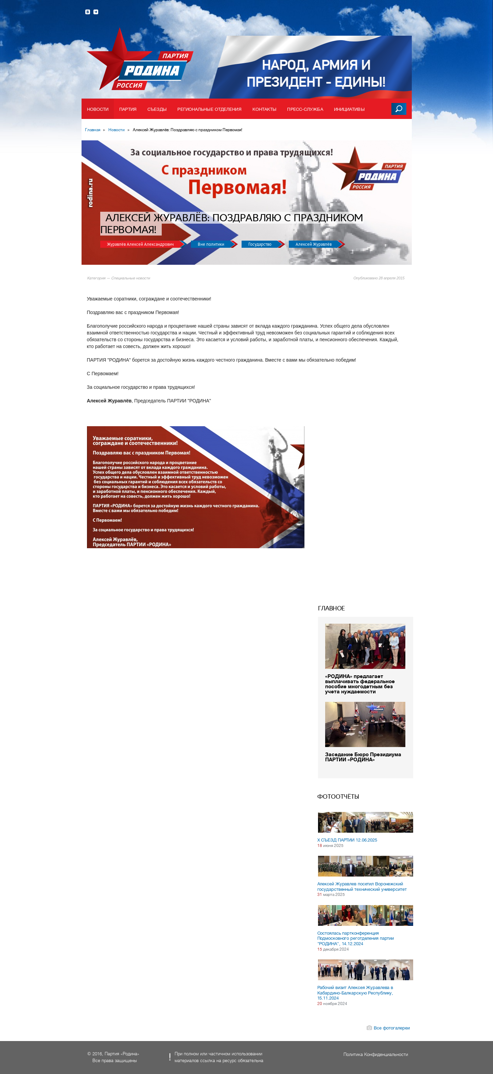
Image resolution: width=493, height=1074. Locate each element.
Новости (98, 109)
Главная (92, 129)
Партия (128, 109)
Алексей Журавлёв (314, 244)
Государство (260, 244)
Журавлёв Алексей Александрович (141, 244)
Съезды (157, 109)
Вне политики (211, 244)
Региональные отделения (209, 109)
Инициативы (349, 109)
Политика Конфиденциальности (376, 1054)
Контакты (264, 109)
